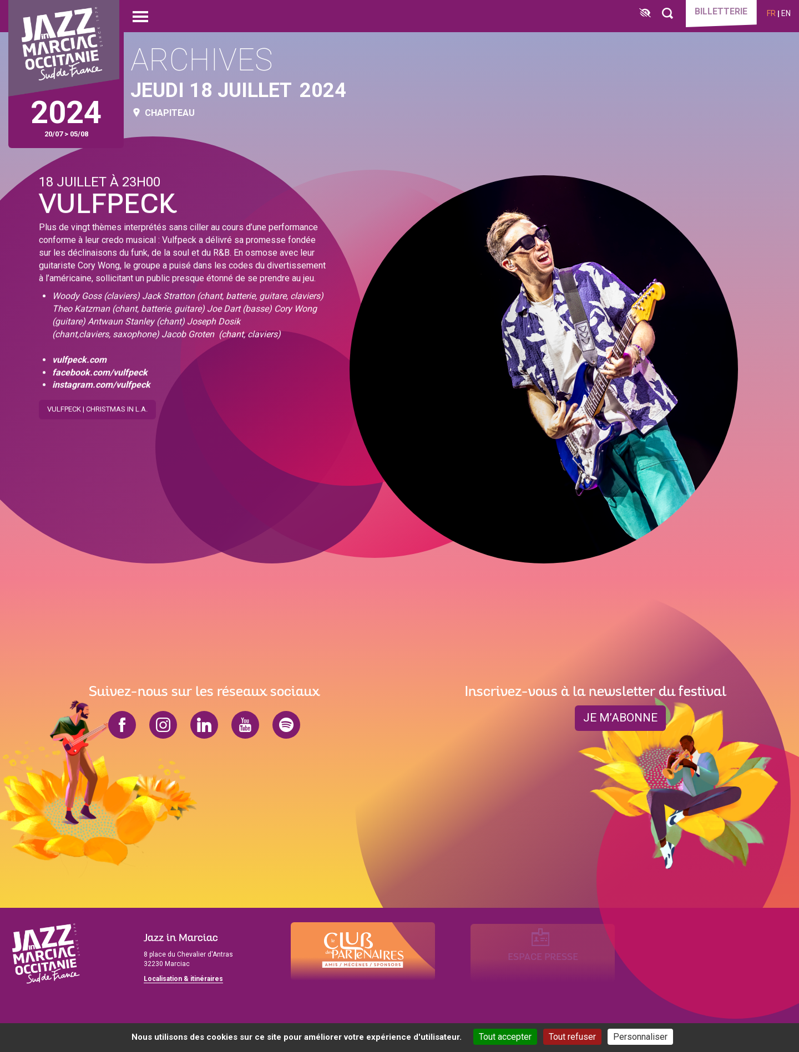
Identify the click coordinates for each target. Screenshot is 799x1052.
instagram (163, 725)
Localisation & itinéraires (183, 979)
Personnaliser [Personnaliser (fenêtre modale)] (640, 1036)
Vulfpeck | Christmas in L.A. (97, 407)
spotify (286, 725)
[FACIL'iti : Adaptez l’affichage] (641, 13)
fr (771, 13)
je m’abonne (620, 718)
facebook (122, 725)
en (786, 13)
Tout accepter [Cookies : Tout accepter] (505, 1036)
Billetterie (719, 12)
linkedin (204, 725)
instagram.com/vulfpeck (101, 383)
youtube (245, 725)
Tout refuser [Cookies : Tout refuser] (572, 1036)
